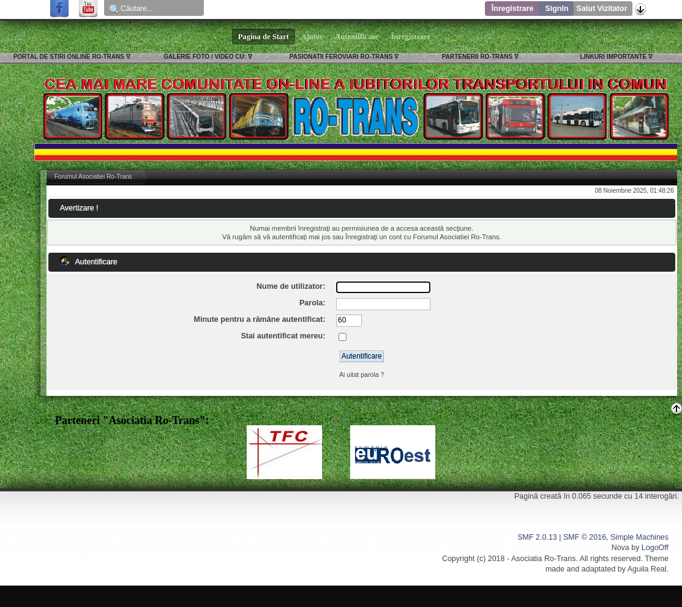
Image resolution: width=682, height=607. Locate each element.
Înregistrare (513, 8)
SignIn (556, 8)
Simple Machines (639, 537)
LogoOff (655, 547)
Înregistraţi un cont (373, 236)
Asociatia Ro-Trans (543, 558)
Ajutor (312, 36)
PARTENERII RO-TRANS (477, 56)
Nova (620, 547)
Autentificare (357, 36)
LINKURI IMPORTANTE (613, 56)
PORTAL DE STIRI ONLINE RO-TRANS (68, 56)
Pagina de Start (263, 36)
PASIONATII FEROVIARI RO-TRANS (341, 56)
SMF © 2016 (584, 537)
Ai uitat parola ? (361, 374)
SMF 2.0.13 (536, 537)
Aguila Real (647, 569)
